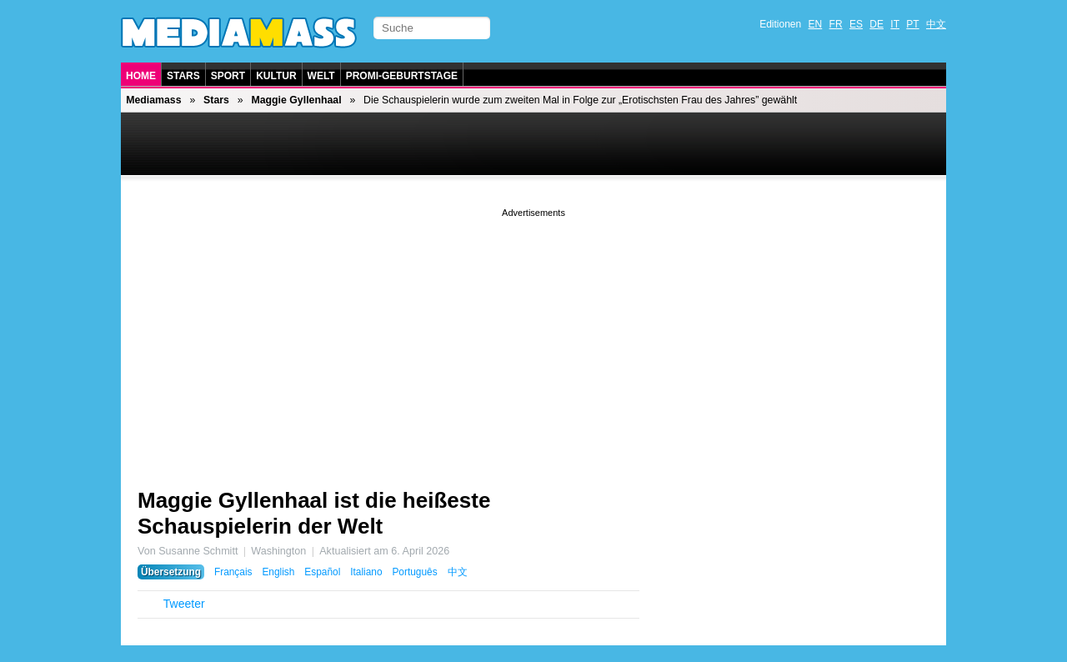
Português (414, 572)
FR (836, 24)
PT (912, 24)
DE (876, 24)
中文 (936, 24)
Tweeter (184, 603)
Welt (321, 76)
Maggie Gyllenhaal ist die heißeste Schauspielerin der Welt (314, 513)
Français (233, 572)
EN (816, 24)
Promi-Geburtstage (402, 76)
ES (856, 24)
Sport (228, 76)
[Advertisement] (533, 337)
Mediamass (153, 100)
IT (894, 24)
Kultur (276, 76)
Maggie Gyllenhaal (296, 100)
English (278, 572)
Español (322, 572)
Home (141, 76)
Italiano (366, 572)
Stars (183, 76)
